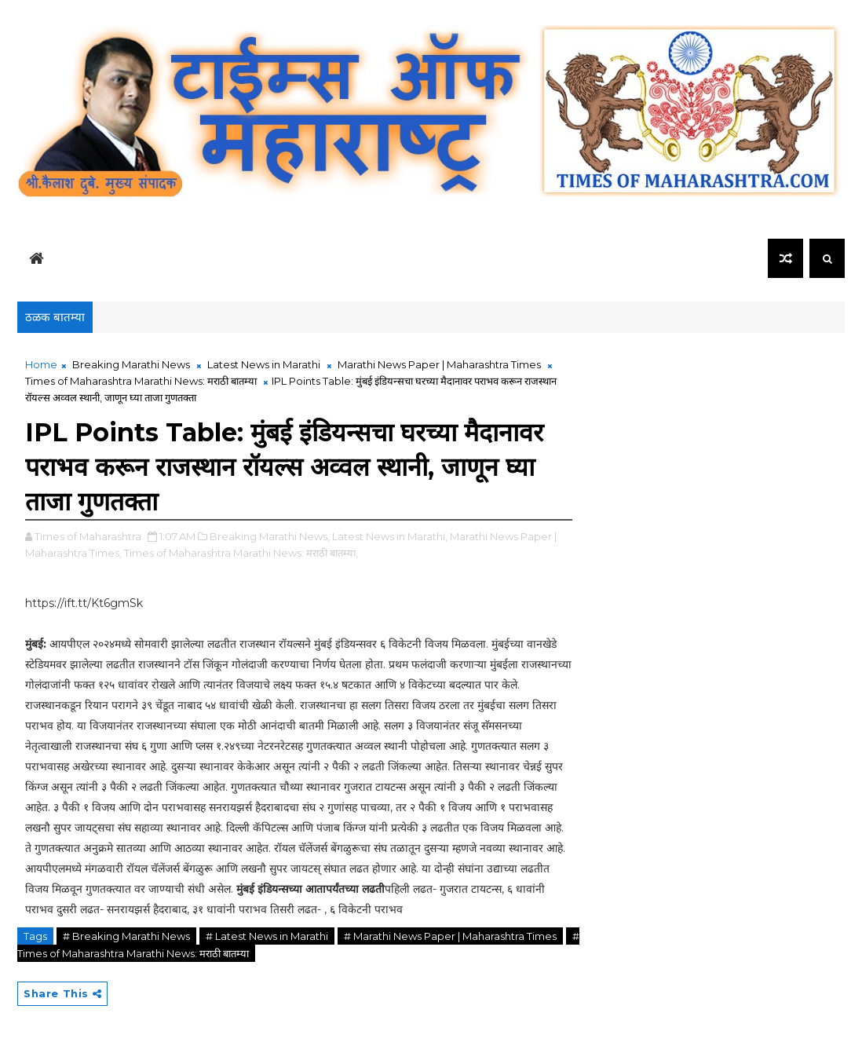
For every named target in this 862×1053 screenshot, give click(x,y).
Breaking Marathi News (131, 364)
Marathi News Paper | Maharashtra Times (439, 364)
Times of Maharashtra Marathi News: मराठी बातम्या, (241, 553)
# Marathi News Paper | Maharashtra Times (450, 936)
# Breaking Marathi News (126, 936)
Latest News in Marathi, (389, 536)
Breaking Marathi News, (270, 536)
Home (41, 364)
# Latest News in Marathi (267, 936)
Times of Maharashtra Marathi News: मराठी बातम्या (141, 381)
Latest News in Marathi (263, 364)
